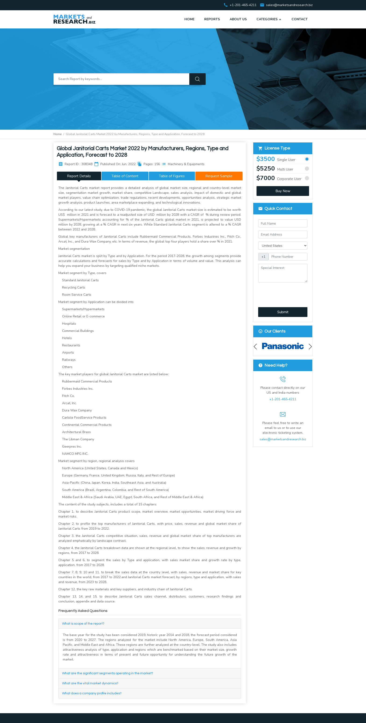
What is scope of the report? (83, 623)
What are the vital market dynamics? (90, 683)
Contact (300, 19)
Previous (256, 347)
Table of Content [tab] (125, 176)
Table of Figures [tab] (172, 176)
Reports (212, 19)
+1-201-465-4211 (282, 399)
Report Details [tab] (79, 176)
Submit (283, 312)
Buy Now (282, 191)
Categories (269, 19)
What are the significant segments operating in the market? (107, 673)
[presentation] (283, 292)
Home (189, 19)
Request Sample (218, 176)
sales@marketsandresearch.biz (289, 5)
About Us (238, 19)
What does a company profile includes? (92, 693)
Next (309, 347)
